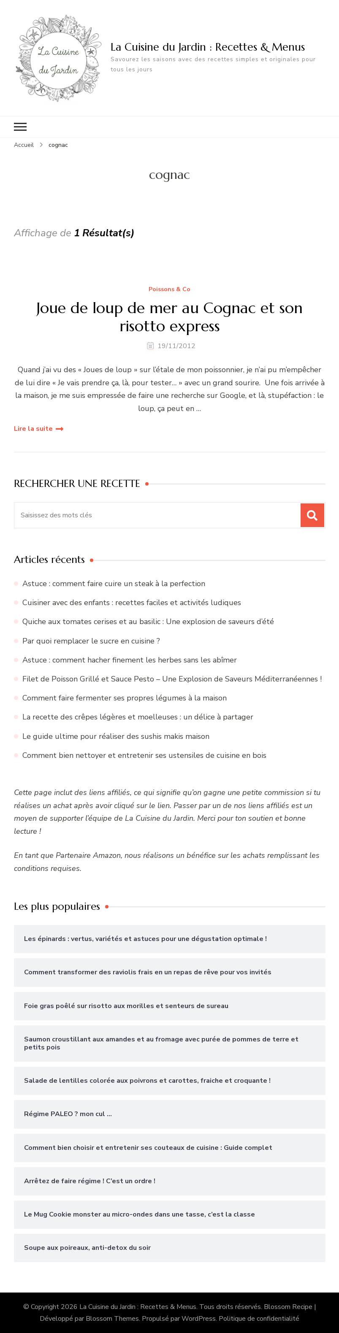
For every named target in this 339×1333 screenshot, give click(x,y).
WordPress (199, 1318)
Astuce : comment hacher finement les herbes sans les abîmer (129, 660)
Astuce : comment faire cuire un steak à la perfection (113, 584)
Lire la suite (33, 428)
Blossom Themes (112, 1318)
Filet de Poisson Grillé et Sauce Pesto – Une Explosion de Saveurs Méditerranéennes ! (172, 679)
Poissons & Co (169, 290)
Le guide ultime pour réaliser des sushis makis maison (115, 736)
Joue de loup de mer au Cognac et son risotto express (169, 317)
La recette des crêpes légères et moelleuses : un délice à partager (137, 717)
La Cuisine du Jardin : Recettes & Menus (208, 47)
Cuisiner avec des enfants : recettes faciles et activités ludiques (131, 603)
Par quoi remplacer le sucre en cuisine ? (91, 641)
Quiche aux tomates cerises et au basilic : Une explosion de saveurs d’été (148, 621)
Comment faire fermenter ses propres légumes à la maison (124, 698)
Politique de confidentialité (259, 1318)
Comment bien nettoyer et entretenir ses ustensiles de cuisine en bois (144, 755)
